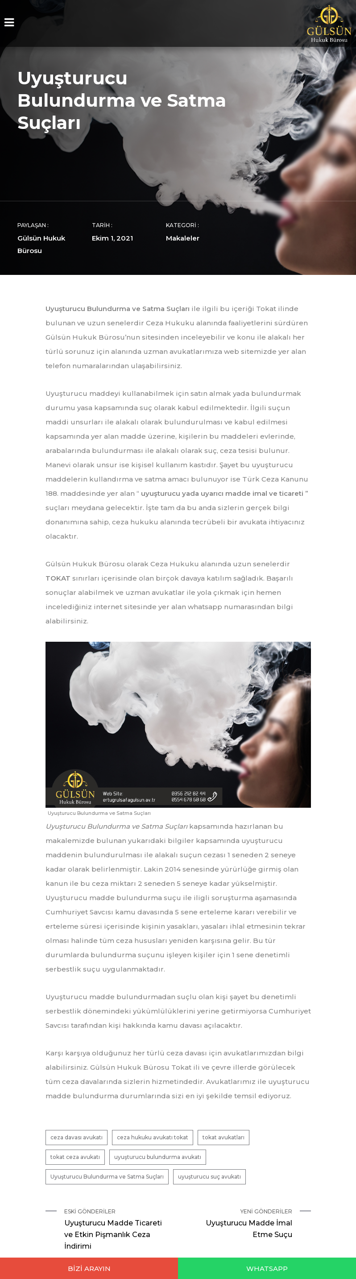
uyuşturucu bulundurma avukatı (157, 1157)
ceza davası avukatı (76, 1137)
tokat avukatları (223, 1137)
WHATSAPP (267, 1268)
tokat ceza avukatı (75, 1157)
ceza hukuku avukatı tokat (152, 1137)
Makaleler (182, 238)
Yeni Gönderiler (238, 1224)
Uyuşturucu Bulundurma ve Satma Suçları (107, 1176)
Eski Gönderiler (118, 1230)
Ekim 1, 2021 (112, 238)
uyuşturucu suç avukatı (209, 1176)
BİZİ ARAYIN (89, 1268)
